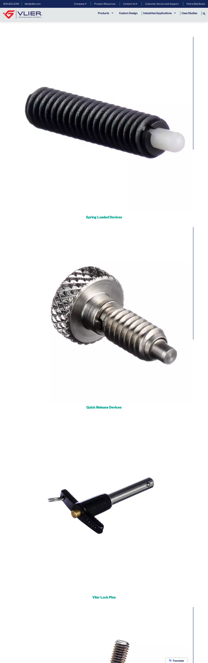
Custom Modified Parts (169, 350)
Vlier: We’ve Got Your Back (130, 569)
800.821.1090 (11, 3)
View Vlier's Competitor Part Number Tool (104, 629)
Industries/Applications (159, 13)
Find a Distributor (196, 3)
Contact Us (130, 3)
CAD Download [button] (25, 296)
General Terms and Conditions (89, 611)
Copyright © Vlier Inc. (59, 648)
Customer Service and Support (162, 3)
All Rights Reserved (88, 648)
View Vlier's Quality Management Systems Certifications (104, 625)
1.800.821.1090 (122, 619)
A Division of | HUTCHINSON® (120, 648)
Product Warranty (7, 611)
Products (105, 13)
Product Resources (104, 3)
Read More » (144, 576)
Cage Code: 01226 (151, 648)
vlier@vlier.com (32, 3)
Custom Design (128, 13)
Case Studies (189, 13)
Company (80, 3)
